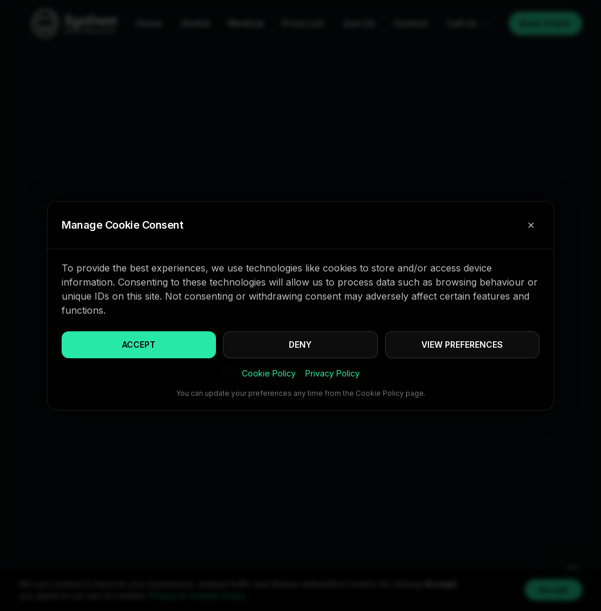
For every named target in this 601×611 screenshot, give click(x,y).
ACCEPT (139, 344)
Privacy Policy (332, 373)
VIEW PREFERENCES (462, 344)
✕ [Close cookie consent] (531, 225)
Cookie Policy (269, 373)
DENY (300, 344)
